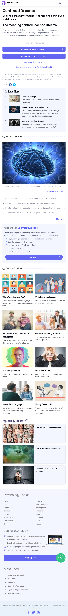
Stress (38, 524)
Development (40, 507)
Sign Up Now (44, 558)
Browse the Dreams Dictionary (33, 49)
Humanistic (8, 517)
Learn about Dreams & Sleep (34, 62)
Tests (37, 521)
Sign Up (33, 257)
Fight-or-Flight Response (18, 589)
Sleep (6, 524)
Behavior (39, 501)
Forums (7, 514)
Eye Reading (13, 579)
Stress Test (12, 582)
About (31, 605)
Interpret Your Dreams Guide (33, 56)
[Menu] (64, 3)
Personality (8, 521)
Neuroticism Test (15, 593)
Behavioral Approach (16, 575)
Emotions (39, 511)
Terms (45, 605)
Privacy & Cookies (55, 605)
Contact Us (38, 605)
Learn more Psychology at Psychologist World (34, 67)
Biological (8, 504)
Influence (39, 517)
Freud (37, 514)
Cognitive (8, 507)
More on (59, 219)
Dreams (7, 511)
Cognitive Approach (16, 586)
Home (6, 501)
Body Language (41, 504)
